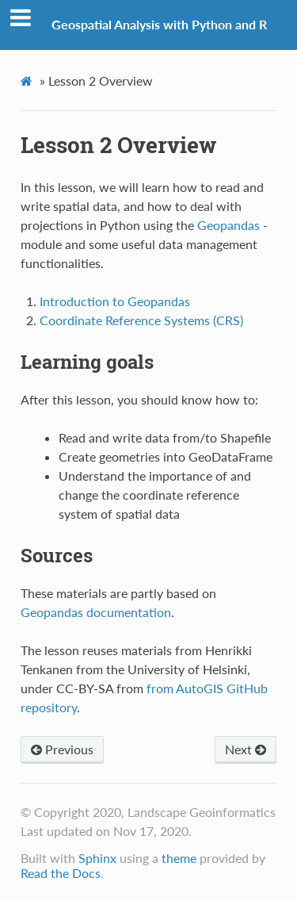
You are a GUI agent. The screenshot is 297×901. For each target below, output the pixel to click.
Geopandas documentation (96, 611)
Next (245, 749)
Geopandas (228, 224)
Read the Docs (61, 872)
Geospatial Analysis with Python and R (159, 24)
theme (179, 857)
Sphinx (97, 857)
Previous (62, 749)
